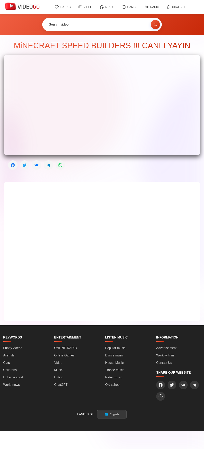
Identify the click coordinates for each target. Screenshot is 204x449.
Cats (6, 362)
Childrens (10, 370)
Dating (63, 7)
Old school (112, 384)
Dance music (114, 355)
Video (85, 7)
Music (107, 7)
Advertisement (166, 348)
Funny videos (12, 348)
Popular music (115, 348)
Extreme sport (13, 377)
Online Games (64, 355)
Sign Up (112, 441)
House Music (114, 362)
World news (11, 384)
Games (129, 7)
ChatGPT (176, 7)
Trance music (114, 370)
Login (90, 441)
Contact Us (164, 362)
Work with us (165, 355)
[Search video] (96, 24)
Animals (9, 355)
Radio (152, 7)
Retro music (113, 377)
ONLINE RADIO (65, 348)
